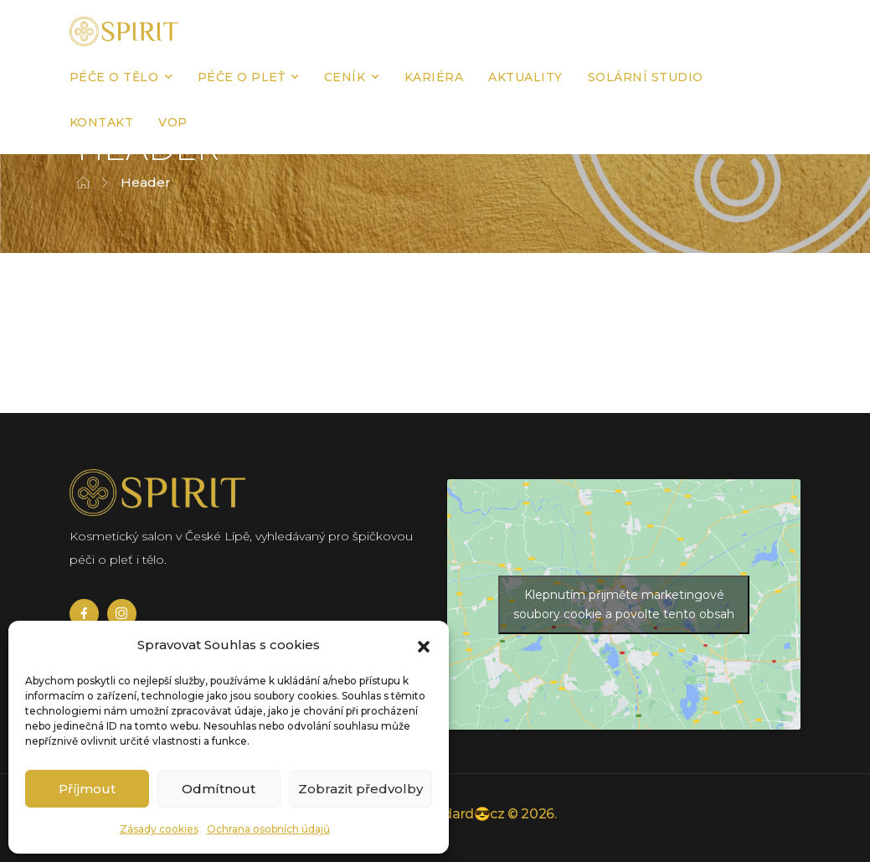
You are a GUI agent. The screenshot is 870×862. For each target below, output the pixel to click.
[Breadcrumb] (83, 183)
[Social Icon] (84, 613)
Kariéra (434, 77)
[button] (423, 645)
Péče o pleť (242, 77)
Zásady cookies (159, 829)
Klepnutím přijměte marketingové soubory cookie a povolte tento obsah (623, 604)
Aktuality (525, 77)
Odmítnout (218, 789)
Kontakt (101, 122)
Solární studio (645, 77)
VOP (173, 122)
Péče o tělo (114, 77)
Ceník (345, 77)
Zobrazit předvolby (360, 789)
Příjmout (87, 789)
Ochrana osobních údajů (268, 829)
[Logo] (123, 31)
